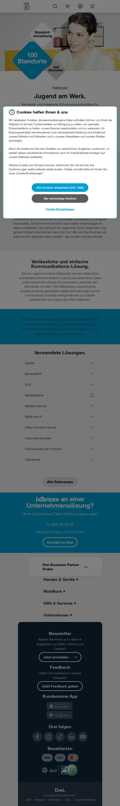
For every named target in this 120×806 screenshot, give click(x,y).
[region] (60, 162)
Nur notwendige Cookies (60, 198)
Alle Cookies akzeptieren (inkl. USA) (60, 187)
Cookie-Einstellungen (60, 209)
